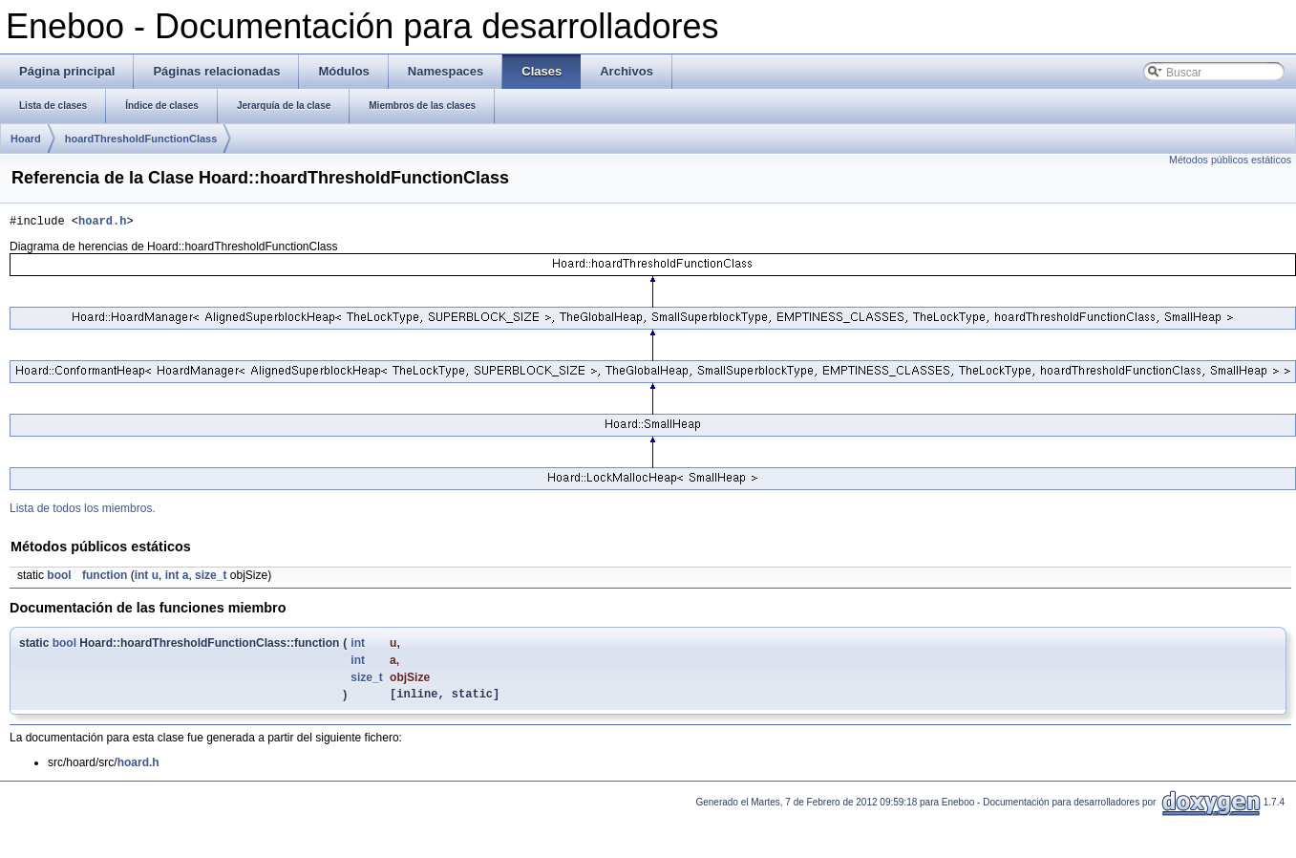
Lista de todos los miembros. (83, 511)
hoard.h (102, 223)
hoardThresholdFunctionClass (141, 138)
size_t (210, 578)
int (142, 578)
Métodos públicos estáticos (1230, 159)
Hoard (26, 138)
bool (59, 578)
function (104, 578)
